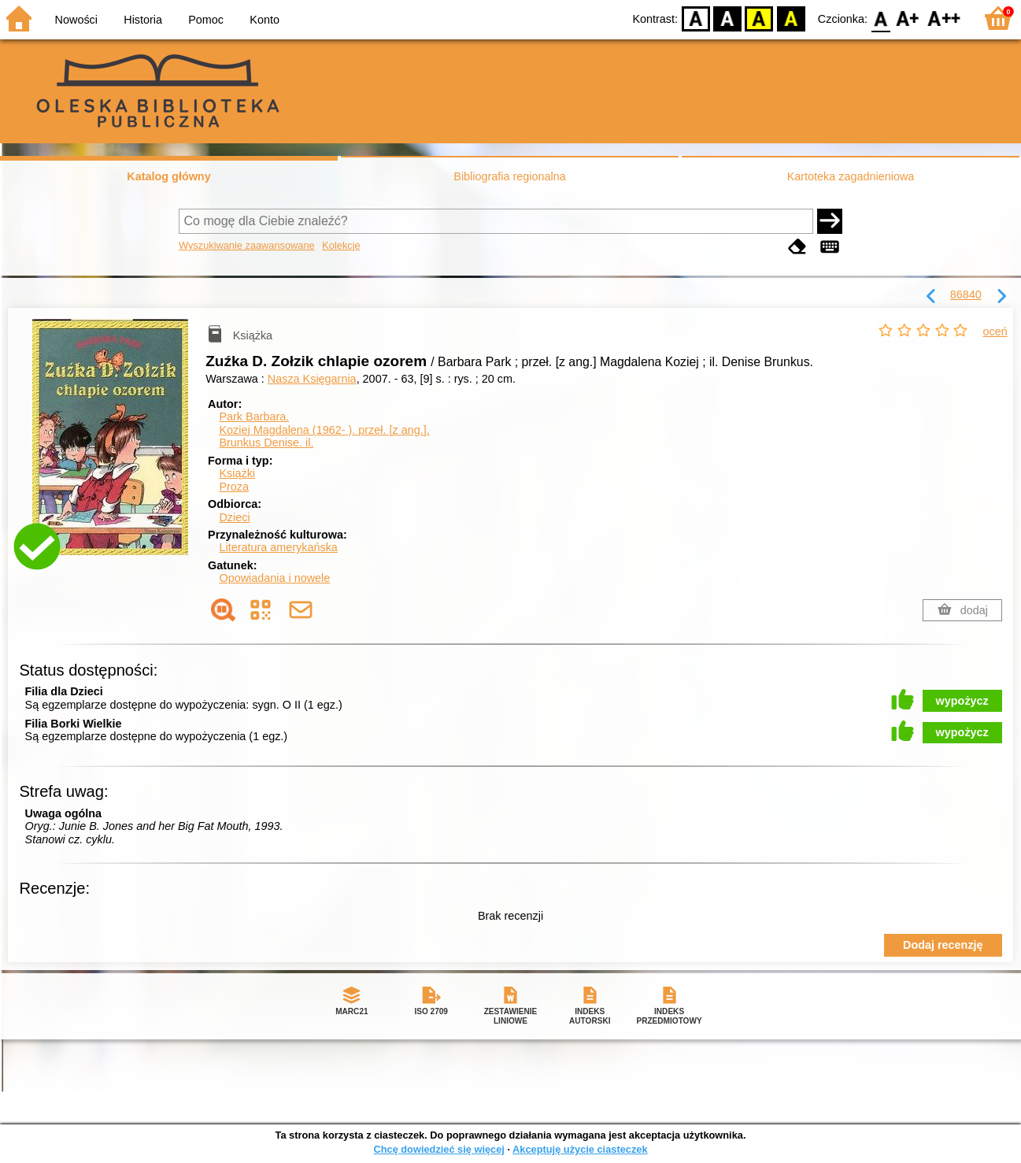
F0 (880, 17)
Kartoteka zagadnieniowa (851, 176)
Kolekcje (341, 245)
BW (727, 17)
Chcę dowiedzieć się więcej (438, 1149)
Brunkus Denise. (266, 442)
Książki (237, 473)
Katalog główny (168, 176)
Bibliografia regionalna (509, 176)
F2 (944, 17)
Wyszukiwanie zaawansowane (247, 245)
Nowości (76, 19)
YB (759, 17)
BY (790, 17)
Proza (234, 486)
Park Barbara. (254, 416)
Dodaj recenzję (943, 945)
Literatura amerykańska (278, 547)
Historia (143, 19)
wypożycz (962, 700)
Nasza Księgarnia (312, 378)
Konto (264, 19)
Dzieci (234, 517)
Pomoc (206, 19)
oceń (995, 331)
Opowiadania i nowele (274, 578)
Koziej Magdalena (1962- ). (324, 430)
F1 (908, 17)
